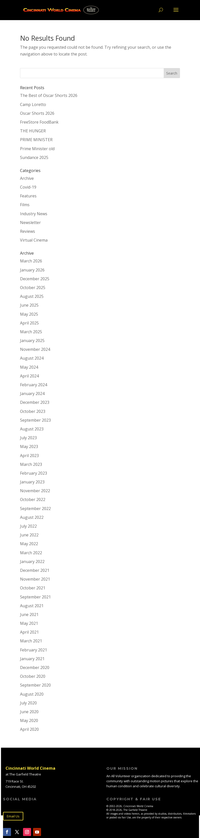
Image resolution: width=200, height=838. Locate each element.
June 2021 (29, 614)
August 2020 (32, 694)
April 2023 (29, 455)
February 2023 (33, 473)
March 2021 (31, 641)
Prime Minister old (37, 148)
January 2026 (32, 270)
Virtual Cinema (34, 240)
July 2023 (28, 437)
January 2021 (32, 658)
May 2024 (29, 367)
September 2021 (35, 597)
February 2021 (33, 650)
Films (25, 204)
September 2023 (35, 420)
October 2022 (32, 499)
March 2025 (31, 331)
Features (28, 196)
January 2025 (32, 340)
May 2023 (29, 446)
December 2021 (34, 570)
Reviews (27, 231)
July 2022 (28, 526)
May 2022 (29, 543)
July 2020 (28, 703)
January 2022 (32, 561)
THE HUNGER (33, 131)
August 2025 (32, 296)
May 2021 (29, 623)
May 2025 (29, 314)
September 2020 (35, 685)
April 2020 (29, 729)
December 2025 (34, 279)
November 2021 (35, 579)
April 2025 (29, 323)
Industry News (33, 213)
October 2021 (32, 588)
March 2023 (31, 464)
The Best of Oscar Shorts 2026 (48, 95)
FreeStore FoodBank (39, 122)
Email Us (13, 816)
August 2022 (32, 517)
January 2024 (32, 393)
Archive (27, 178)
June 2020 (29, 711)
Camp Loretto (33, 104)
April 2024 (29, 376)
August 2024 (32, 358)
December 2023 (34, 402)
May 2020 (29, 720)
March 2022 (31, 552)
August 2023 (32, 429)
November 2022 (35, 490)
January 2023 (32, 482)
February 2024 (33, 384)
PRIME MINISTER (36, 139)
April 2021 (29, 632)
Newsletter (30, 222)
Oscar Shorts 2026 (37, 113)
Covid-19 (28, 187)
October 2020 (32, 676)
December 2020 (34, 667)
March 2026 (31, 261)
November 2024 (35, 349)
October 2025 (32, 287)
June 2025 (29, 305)
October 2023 (32, 411)
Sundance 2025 (34, 157)
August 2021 (32, 605)
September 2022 (35, 508)
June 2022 (29, 535)
